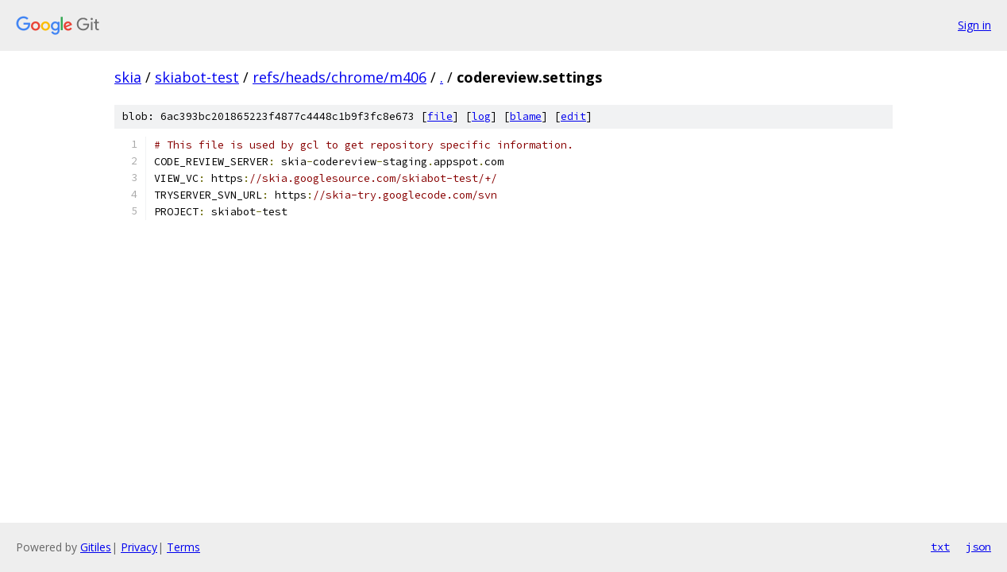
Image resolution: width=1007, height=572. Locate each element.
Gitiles (95, 547)
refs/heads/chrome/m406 (339, 77)
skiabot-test (197, 77)
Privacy (139, 547)
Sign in (974, 25)
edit (573, 116)
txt (940, 546)
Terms (183, 547)
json (978, 546)
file (440, 116)
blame (526, 116)
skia (127, 77)
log (481, 116)
